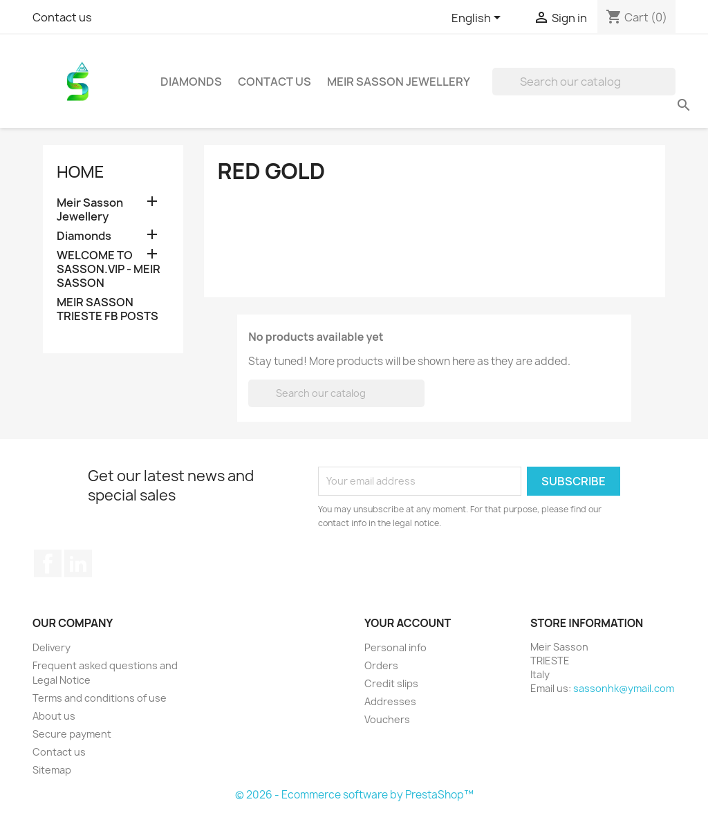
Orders (381, 665)
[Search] (584, 81)
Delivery (51, 647)
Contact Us (274, 81)
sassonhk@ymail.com (623, 688)
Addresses (390, 701)
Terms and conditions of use (99, 697)
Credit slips (391, 683)
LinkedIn (78, 563)
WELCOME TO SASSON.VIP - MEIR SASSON (108, 269)
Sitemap (51, 769)
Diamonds (191, 81)
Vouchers (387, 719)
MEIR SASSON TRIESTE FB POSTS (107, 309)
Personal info (395, 647)
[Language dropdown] (478, 18)
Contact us (62, 17)
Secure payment (71, 733)
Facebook (48, 563)
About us (53, 715)
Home (80, 171)
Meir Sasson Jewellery (398, 81)
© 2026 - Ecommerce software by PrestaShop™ (354, 794)
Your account (407, 622)
